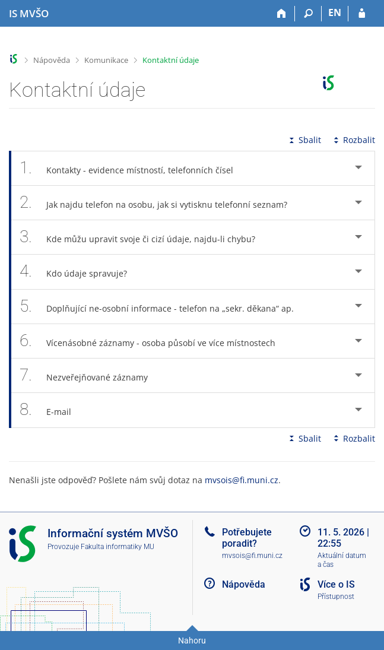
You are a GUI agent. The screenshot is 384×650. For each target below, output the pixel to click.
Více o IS (336, 584)
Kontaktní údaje (170, 60)
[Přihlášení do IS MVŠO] (361, 13)
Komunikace (106, 60)
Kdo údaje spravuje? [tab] (80, 271)
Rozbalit (353, 139)
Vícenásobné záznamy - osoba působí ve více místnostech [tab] (154, 341)
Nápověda (51, 60)
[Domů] (281, 13)
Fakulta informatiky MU (117, 547)
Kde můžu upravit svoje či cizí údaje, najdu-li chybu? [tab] (144, 237)
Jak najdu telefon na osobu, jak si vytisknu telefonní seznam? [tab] (160, 202)
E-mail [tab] (52, 409)
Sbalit (304, 139)
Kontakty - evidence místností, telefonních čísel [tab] (133, 168)
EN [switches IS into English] (334, 12)
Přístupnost (336, 596)
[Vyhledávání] (308, 13)
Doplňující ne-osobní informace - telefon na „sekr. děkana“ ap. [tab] (163, 306)
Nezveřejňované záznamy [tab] (90, 375)
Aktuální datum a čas (342, 560)
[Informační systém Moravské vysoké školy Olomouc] (29, 13)
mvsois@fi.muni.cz (241, 480)
